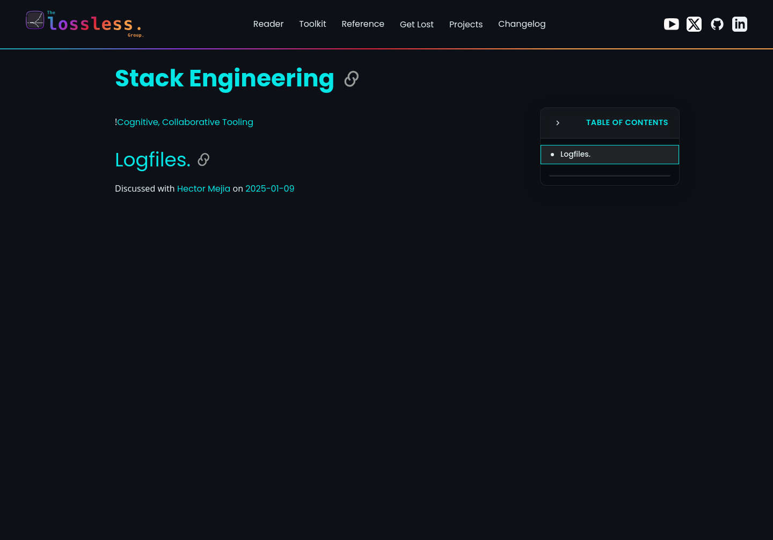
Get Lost (417, 24)
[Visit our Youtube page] (671, 24)
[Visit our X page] (694, 24)
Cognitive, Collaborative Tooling (185, 122)
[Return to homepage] (88, 24)
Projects (466, 24)
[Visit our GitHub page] (717, 24)
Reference (362, 24)
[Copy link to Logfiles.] (203, 159)
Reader (268, 24)
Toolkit (312, 24)
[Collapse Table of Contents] (557, 122)
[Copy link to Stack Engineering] (351, 79)
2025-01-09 (269, 189)
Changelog (521, 24)
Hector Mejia (203, 189)
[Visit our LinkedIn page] (739, 24)
